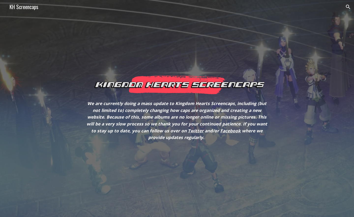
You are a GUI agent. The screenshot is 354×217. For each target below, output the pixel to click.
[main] (177, 120)
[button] (348, 7)
